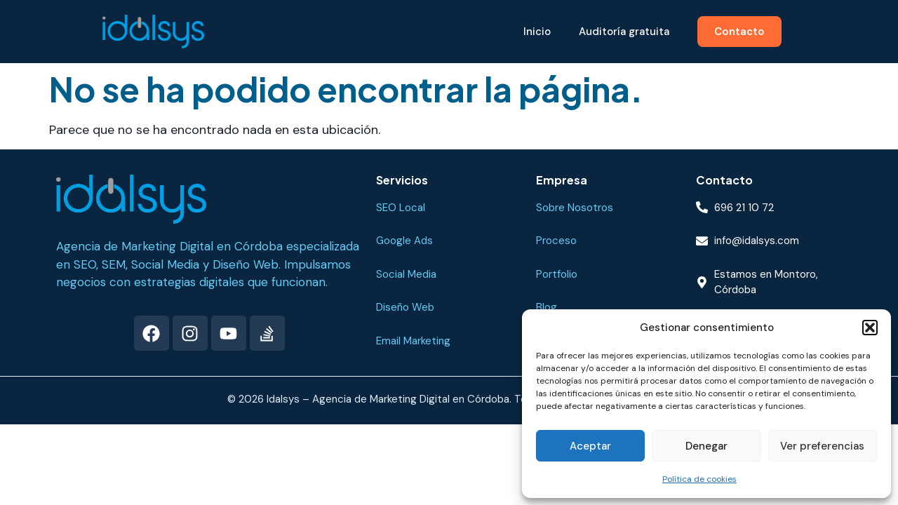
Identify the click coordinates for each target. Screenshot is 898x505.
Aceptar (590, 446)
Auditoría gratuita (624, 32)
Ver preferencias (822, 446)
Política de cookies (699, 479)
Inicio (537, 32)
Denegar (706, 446)
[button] (870, 328)
